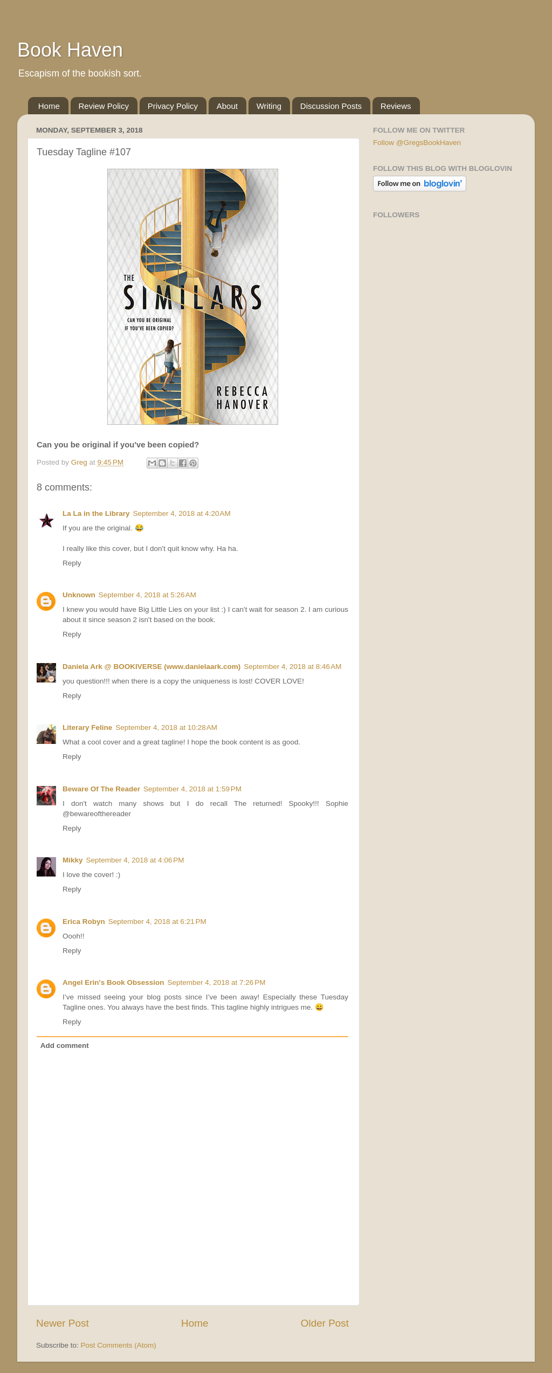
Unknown (79, 595)
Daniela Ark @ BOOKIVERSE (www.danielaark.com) (151, 667)
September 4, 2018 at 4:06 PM (135, 860)
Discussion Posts (331, 106)
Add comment (64, 1045)
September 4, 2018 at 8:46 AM (292, 667)
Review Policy (104, 106)
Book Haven (70, 50)
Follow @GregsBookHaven (417, 143)
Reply (72, 563)
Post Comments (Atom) (118, 1345)
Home (49, 106)
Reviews (396, 106)
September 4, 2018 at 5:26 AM (147, 595)
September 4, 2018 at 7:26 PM (217, 982)
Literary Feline (87, 727)
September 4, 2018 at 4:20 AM (182, 513)
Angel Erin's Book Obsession (113, 982)
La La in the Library (96, 513)
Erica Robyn (84, 921)
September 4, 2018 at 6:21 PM (157, 921)
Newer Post (62, 1323)
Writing (269, 106)
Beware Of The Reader (101, 789)
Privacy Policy (173, 106)
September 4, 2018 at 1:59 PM (192, 789)
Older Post (325, 1323)
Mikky (73, 860)
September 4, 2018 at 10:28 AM (166, 727)
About (227, 106)
